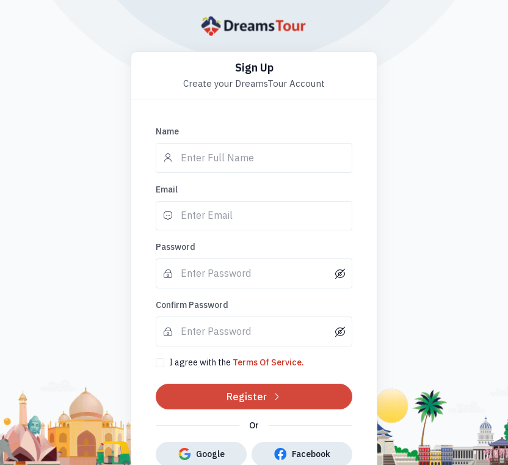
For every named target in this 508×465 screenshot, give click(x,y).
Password (175, 246)
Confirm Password (192, 304)
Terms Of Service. (268, 362)
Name (167, 131)
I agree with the (236, 362)
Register (254, 396)
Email (167, 189)
